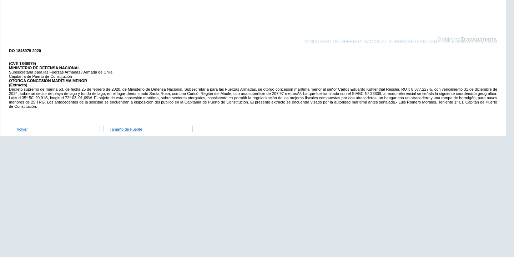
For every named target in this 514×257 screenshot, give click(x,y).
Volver (22, 129)
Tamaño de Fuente (126, 129)
